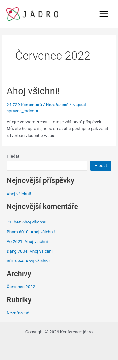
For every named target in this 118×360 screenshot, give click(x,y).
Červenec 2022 (21, 286)
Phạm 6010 (18, 231)
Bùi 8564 (15, 260)
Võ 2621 (14, 241)
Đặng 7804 (17, 251)
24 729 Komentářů (24, 104)
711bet (13, 221)
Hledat (13, 156)
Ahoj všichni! (33, 90)
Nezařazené (57, 104)
